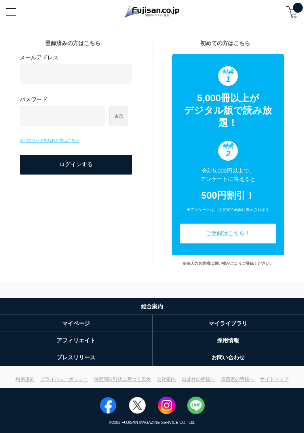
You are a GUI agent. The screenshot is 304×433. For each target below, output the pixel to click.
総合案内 (152, 306)
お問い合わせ (228, 357)
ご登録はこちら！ (228, 233)
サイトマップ (274, 379)
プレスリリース (76, 357)
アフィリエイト (76, 340)
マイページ (76, 323)
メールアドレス (39, 57)
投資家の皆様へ (237, 379)
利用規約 (24, 379)
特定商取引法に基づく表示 (122, 379)
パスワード (34, 99)
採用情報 (228, 340)
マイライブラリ (228, 323)
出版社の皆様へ (198, 379)
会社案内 (166, 379)
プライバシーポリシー (64, 379)
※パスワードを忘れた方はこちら (49, 140)
